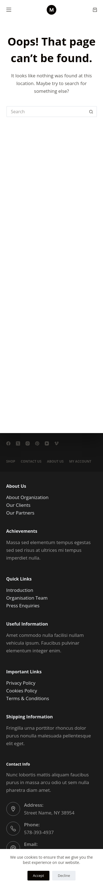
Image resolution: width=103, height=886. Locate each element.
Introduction (19, 590)
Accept (38, 875)
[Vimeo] (56, 443)
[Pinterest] (37, 443)
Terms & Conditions (27, 698)
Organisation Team (27, 598)
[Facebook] (8, 443)
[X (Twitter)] (18, 443)
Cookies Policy (21, 690)
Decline (64, 875)
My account (80, 461)
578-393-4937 (39, 832)
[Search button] (91, 111)
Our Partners (20, 513)
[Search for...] (46, 111)
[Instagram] (28, 443)
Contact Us (31, 461)
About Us (55, 461)
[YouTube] (47, 443)
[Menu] (8, 9)
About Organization (27, 497)
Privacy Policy (20, 683)
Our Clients (18, 505)
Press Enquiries (23, 605)
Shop (10, 461)
